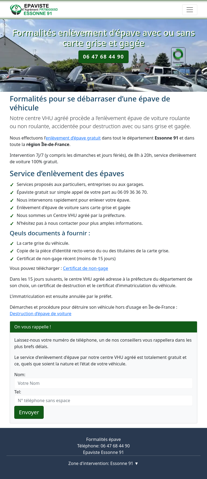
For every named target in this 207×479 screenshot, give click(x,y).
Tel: (17, 392)
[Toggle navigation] (189, 9)
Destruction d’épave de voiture (40, 314)
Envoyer (29, 412)
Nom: (19, 375)
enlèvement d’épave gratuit (73, 138)
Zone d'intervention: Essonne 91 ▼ (103, 463)
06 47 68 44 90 (103, 56)
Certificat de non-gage (85, 268)
